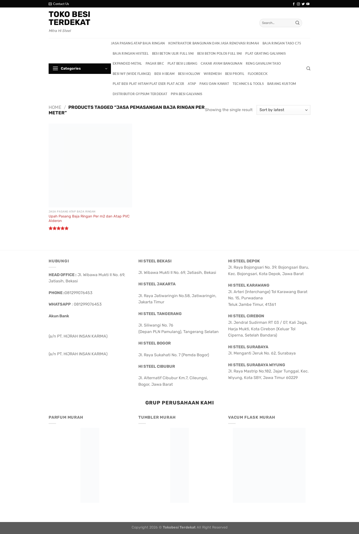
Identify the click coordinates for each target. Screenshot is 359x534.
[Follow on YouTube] (307, 4)
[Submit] (297, 23)
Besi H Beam (164, 74)
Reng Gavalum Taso (263, 63)
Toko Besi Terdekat (69, 18)
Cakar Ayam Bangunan (221, 63)
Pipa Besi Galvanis (186, 94)
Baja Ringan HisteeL (131, 53)
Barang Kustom (281, 84)
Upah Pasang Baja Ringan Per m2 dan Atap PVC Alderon (89, 218)
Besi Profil (234, 74)
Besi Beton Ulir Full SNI (173, 53)
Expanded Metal (127, 63)
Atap (192, 84)
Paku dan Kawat (214, 84)
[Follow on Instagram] (298, 4)
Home (55, 107)
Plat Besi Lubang (182, 63)
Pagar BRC (155, 63)
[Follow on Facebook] (293, 4)
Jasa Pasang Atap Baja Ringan (138, 43)
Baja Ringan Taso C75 (282, 43)
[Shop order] (283, 110)
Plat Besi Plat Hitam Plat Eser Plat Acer (148, 84)
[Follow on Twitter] (303, 4)
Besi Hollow (189, 74)
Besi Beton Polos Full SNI (219, 53)
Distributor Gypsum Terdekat (140, 94)
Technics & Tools (248, 84)
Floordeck (258, 74)
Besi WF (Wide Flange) (132, 74)
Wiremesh (213, 74)
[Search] (308, 68)
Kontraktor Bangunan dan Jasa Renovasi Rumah (213, 43)
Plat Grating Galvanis (265, 53)
